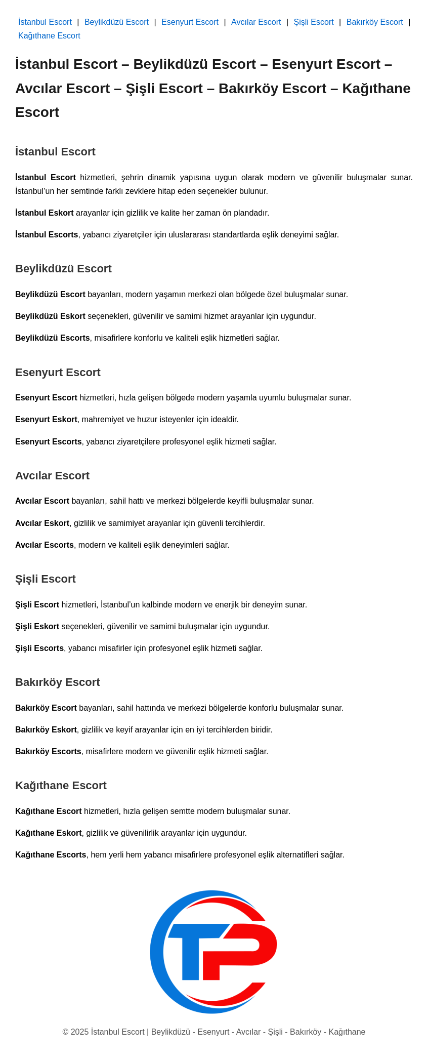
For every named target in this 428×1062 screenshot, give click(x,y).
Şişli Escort (314, 22)
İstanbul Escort (45, 22)
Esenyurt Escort (190, 22)
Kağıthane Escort (49, 35)
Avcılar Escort (256, 22)
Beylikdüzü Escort (116, 22)
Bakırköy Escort (375, 22)
